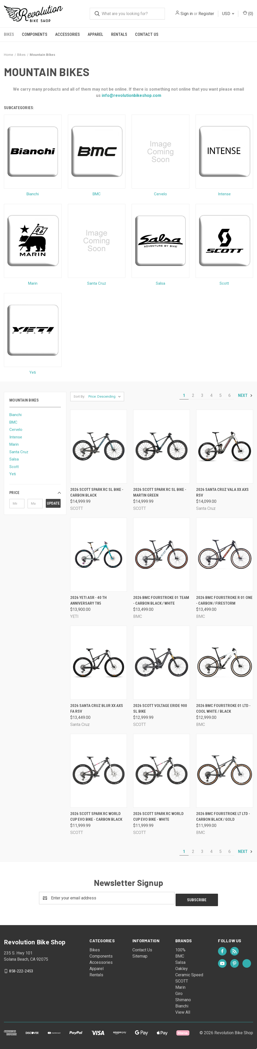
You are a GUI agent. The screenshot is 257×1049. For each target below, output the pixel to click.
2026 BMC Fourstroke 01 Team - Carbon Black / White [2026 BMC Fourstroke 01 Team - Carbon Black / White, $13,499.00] (161, 600)
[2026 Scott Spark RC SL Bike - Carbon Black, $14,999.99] (98, 447)
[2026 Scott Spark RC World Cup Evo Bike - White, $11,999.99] (161, 771)
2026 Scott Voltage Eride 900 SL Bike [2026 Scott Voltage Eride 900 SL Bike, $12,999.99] (160, 708)
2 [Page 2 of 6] (193, 395)
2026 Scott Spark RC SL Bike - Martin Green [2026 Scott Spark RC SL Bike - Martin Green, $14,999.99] (159, 492)
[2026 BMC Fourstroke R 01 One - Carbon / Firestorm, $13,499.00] (224, 555)
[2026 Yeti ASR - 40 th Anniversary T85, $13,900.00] (98, 555)
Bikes (9, 34)
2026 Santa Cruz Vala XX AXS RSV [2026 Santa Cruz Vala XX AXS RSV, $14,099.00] (222, 492)
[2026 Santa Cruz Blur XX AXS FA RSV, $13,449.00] (98, 663)
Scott (14, 466)
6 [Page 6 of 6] (229, 395)
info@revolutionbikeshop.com (131, 95)
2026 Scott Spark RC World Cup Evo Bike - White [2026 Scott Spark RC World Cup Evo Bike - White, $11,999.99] (158, 816)
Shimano (183, 997)
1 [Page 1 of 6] (184, 395)
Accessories (67, 34)
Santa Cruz (18, 452)
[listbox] (106, 396)
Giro (179, 991)
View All (182, 1010)
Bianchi (15, 414)
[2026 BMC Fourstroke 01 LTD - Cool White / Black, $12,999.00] (224, 663)
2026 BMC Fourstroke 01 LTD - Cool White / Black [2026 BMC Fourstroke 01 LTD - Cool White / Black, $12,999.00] (223, 708)
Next (245, 395)
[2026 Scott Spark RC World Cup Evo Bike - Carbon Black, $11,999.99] (98, 771)
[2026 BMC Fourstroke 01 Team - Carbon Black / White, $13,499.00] (161, 555)
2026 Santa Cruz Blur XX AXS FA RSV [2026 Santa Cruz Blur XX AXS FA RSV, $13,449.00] (96, 708)
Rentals (119, 34)
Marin (14, 444)
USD (228, 13)
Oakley (181, 966)
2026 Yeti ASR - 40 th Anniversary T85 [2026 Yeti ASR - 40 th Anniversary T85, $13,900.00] (88, 600)
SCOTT (181, 979)
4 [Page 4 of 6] (211, 395)
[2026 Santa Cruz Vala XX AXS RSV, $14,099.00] (224, 447)
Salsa (14, 459)
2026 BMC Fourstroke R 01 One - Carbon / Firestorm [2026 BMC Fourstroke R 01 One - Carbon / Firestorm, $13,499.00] (224, 600)
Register (206, 13)
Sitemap (139, 954)
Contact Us (146, 34)
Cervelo (15, 429)
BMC (13, 422)
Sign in (187, 13)
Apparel (95, 34)
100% (180, 948)
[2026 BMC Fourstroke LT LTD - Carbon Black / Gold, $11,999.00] (224, 771)
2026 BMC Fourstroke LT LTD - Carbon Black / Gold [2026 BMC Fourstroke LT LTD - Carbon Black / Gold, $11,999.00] (223, 816)
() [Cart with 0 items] (248, 13)
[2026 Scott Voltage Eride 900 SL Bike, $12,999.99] (161, 663)
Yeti (12, 474)
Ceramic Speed (189, 973)
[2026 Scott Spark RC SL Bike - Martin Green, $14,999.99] (161, 447)
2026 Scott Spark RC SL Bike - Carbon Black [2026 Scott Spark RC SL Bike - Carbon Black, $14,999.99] (96, 492)
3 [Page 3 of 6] (202, 395)
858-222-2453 (21, 969)
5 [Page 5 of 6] (220, 395)
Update (53, 503)
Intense (15, 437)
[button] (35, 493)
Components (34, 34)
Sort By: (79, 396)
